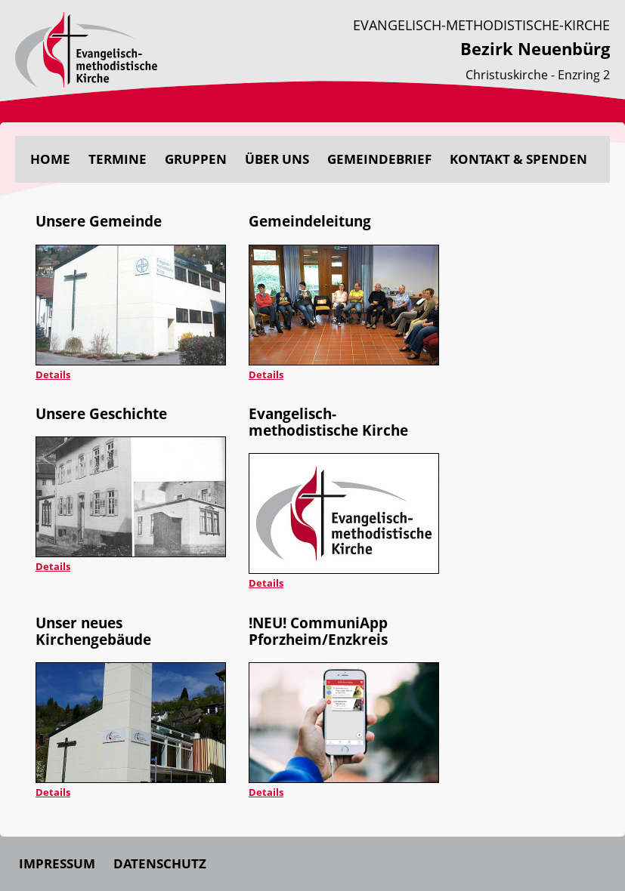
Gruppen (196, 159)
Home (50, 159)
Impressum (57, 863)
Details (53, 374)
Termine (117, 159)
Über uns (277, 159)
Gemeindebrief (379, 159)
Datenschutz (159, 863)
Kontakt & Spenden (518, 159)
